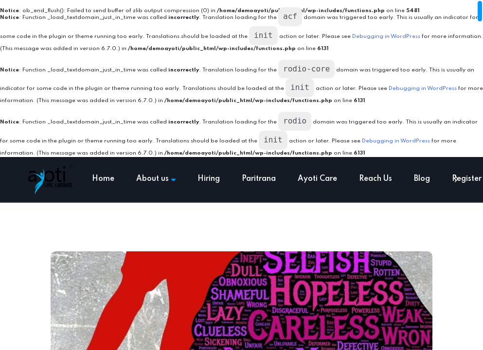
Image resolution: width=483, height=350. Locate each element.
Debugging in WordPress (386, 36)
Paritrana (259, 179)
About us (156, 179)
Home (103, 179)
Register (467, 179)
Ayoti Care (317, 179)
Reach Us (375, 179)
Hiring (208, 179)
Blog (422, 179)
